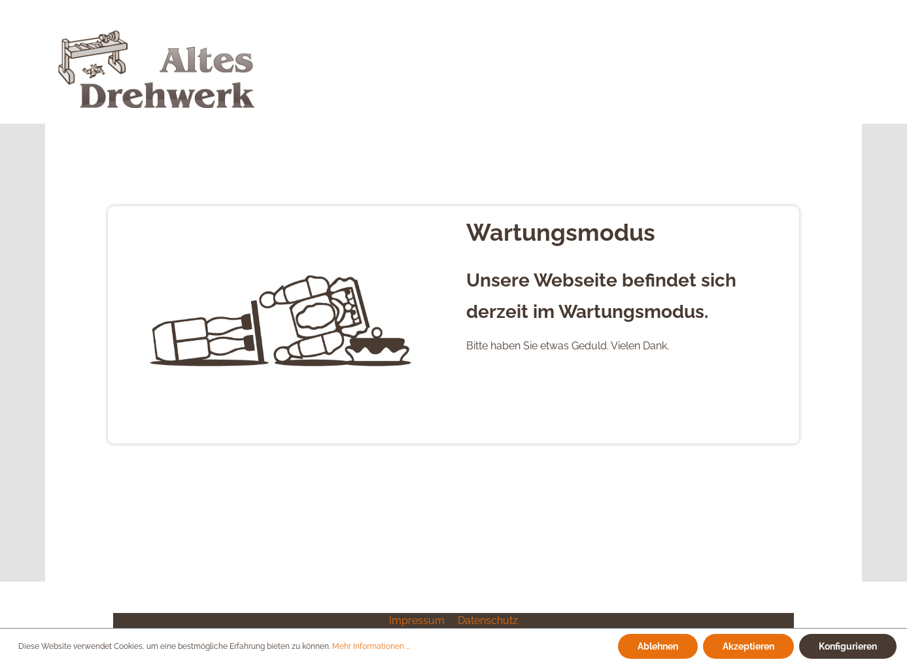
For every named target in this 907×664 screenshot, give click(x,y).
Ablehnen (658, 646)
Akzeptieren (748, 646)
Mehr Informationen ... (371, 646)
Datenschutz (488, 620)
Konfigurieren (848, 646)
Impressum (418, 620)
